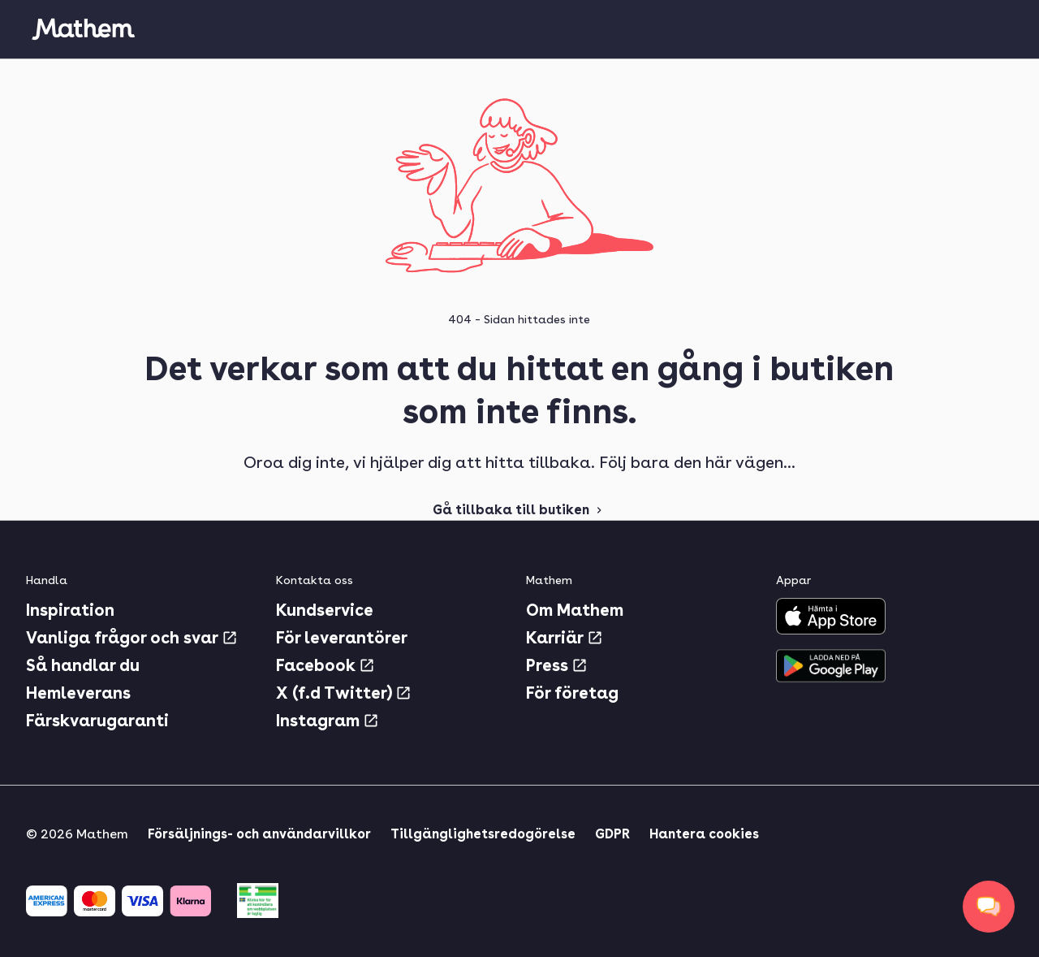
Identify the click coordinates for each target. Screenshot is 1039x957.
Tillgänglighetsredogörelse (483, 834)
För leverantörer (341, 637)
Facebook (325, 665)
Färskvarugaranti (97, 720)
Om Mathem (574, 610)
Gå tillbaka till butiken (519, 509)
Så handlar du (83, 665)
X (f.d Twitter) (344, 693)
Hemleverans (78, 693)
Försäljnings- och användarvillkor (259, 834)
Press (557, 665)
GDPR (612, 834)
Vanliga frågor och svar (132, 637)
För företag (572, 693)
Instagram (327, 720)
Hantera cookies (704, 834)
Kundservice (324, 610)
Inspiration (70, 610)
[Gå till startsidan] (83, 29)
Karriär (564, 637)
